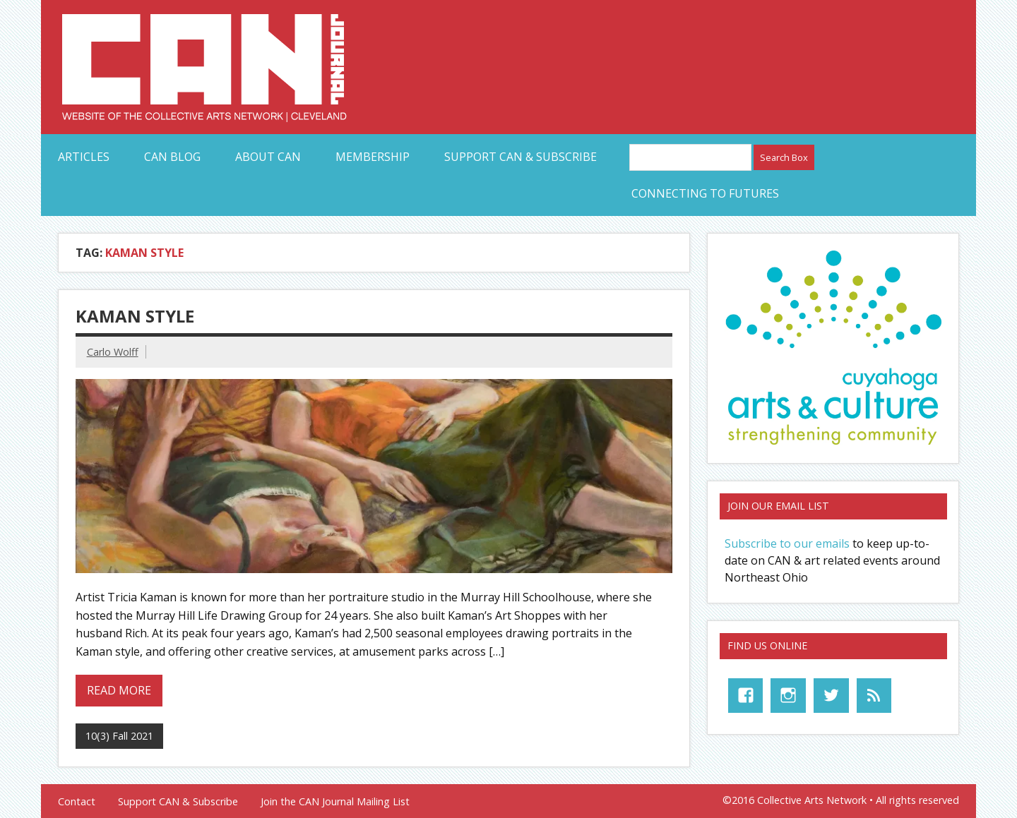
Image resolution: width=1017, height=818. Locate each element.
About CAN (268, 156)
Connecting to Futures (705, 193)
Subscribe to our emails (787, 543)
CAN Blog (172, 156)
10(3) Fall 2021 (119, 735)
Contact (76, 802)
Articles (83, 156)
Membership (372, 156)
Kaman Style (135, 315)
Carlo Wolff (112, 352)
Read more (119, 690)
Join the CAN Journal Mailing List (335, 802)
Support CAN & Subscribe (520, 156)
